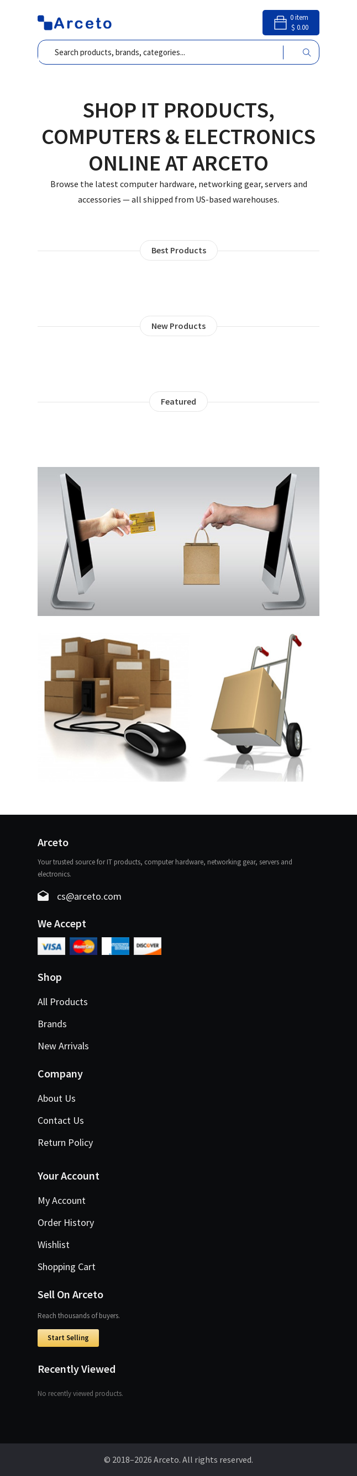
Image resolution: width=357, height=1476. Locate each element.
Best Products (178, 250)
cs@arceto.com (89, 896)
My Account (62, 1200)
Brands (52, 1023)
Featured (178, 401)
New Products (178, 325)
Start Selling (68, 1337)
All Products (63, 1001)
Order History (66, 1222)
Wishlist (54, 1244)
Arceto (166, 1459)
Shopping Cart (67, 1266)
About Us (57, 1098)
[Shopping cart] (290, 26)
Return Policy (65, 1142)
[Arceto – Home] (75, 21)
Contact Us (61, 1120)
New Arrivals (63, 1045)
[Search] (307, 52)
